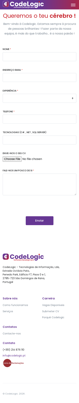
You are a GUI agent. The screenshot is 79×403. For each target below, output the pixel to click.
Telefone (8, 111)
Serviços (8, 311)
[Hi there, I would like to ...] (39, 184)
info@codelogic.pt (14, 355)
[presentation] (30, 209)
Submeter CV (50, 311)
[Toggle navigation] (73, 5)
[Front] (16, 5)
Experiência (10, 90)
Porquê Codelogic (53, 317)
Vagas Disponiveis (53, 305)
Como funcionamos (15, 305)
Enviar (39, 221)
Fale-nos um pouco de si (18, 170)
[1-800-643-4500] (39, 119)
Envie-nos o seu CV (14, 153)
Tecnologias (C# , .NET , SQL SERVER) (24, 132)
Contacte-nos (12, 333)
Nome (7, 49)
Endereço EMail (13, 69)
